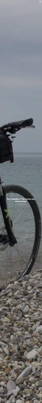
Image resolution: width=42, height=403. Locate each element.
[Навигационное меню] (40, 1)
